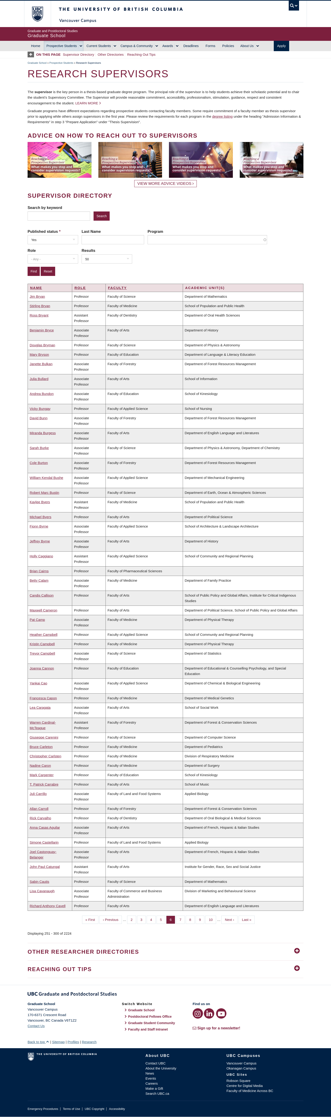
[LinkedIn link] (209, 1013)
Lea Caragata (40, 707)
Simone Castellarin (44, 842)
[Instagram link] (198, 1013)
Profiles (73, 1042)
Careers (152, 1083)
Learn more (86, 103)
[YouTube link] (221, 1013)
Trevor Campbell (42, 653)
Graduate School (37, 62)
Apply (281, 46)
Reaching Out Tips (141, 54)
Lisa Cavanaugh (42, 891)
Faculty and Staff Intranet (148, 1029)
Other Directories (111, 54)
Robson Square (238, 1081)
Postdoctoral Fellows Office (150, 1016)
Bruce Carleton (41, 747)
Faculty (117, 288)
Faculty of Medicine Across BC (249, 1091)
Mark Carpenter (42, 775)
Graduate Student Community (151, 1023)
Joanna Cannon (42, 668)
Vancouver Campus (241, 1063)
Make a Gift (154, 1088)
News (150, 1073)
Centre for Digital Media (244, 1086)
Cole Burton (39, 463)
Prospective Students (61, 46)
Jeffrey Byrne (40, 541)
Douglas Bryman (42, 345)
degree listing (222, 116)
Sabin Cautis (39, 882)
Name (36, 288)
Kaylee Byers (40, 502)
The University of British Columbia (37, 14)
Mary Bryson (39, 354)
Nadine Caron (40, 765)
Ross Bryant (39, 315)
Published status (43, 231)
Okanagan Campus (241, 1068)
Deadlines (191, 46)
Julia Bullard (39, 379)
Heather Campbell (43, 634)
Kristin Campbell (42, 644)
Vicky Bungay (40, 409)
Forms (210, 46)
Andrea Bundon (42, 394)
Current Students (98, 46)
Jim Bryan (37, 296)
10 (212, 919)
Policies (228, 46)
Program (155, 231)
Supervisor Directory (78, 54)
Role (32, 250)
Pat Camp (37, 620)
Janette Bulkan (41, 364)
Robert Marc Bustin (44, 493)
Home (35, 46)
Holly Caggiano (41, 556)
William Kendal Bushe (46, 478)
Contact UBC (156, 1063)
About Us (247, 46)
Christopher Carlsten (45, 756)
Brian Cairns (39, 571)
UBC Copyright (94, 1109)
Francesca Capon (43, 698)
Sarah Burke (39, 448)
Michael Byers (40, 517)
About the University (161, 1068)
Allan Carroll (39, 809)
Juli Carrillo (38, 794)
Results (88, 250)
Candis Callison (42, 595)
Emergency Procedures (43, 1109)
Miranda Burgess (43, 433)
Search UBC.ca (157, 1093)
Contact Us (36, 1026)
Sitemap (58, 1042)
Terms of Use (71, 1109)
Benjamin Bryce (42, 330)
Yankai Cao (38, 683)
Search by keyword (45, 208)
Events (151, 1078)
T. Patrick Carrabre (44, 784)
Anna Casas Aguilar (45, 827)
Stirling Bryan (40, 306)
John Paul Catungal (45, 867)
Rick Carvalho (40, 818)
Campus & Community (136, 46)
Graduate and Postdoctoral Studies (165, 995)
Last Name (91, 231)
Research (89, 1042)
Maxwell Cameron (43, 610)
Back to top (38, 1042)
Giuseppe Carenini (44, 737)
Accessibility (117, 1109)
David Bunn (39, 418)
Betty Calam (39, 580)
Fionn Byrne (39, 526)
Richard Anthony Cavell (48, 906)
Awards (167, 46)
